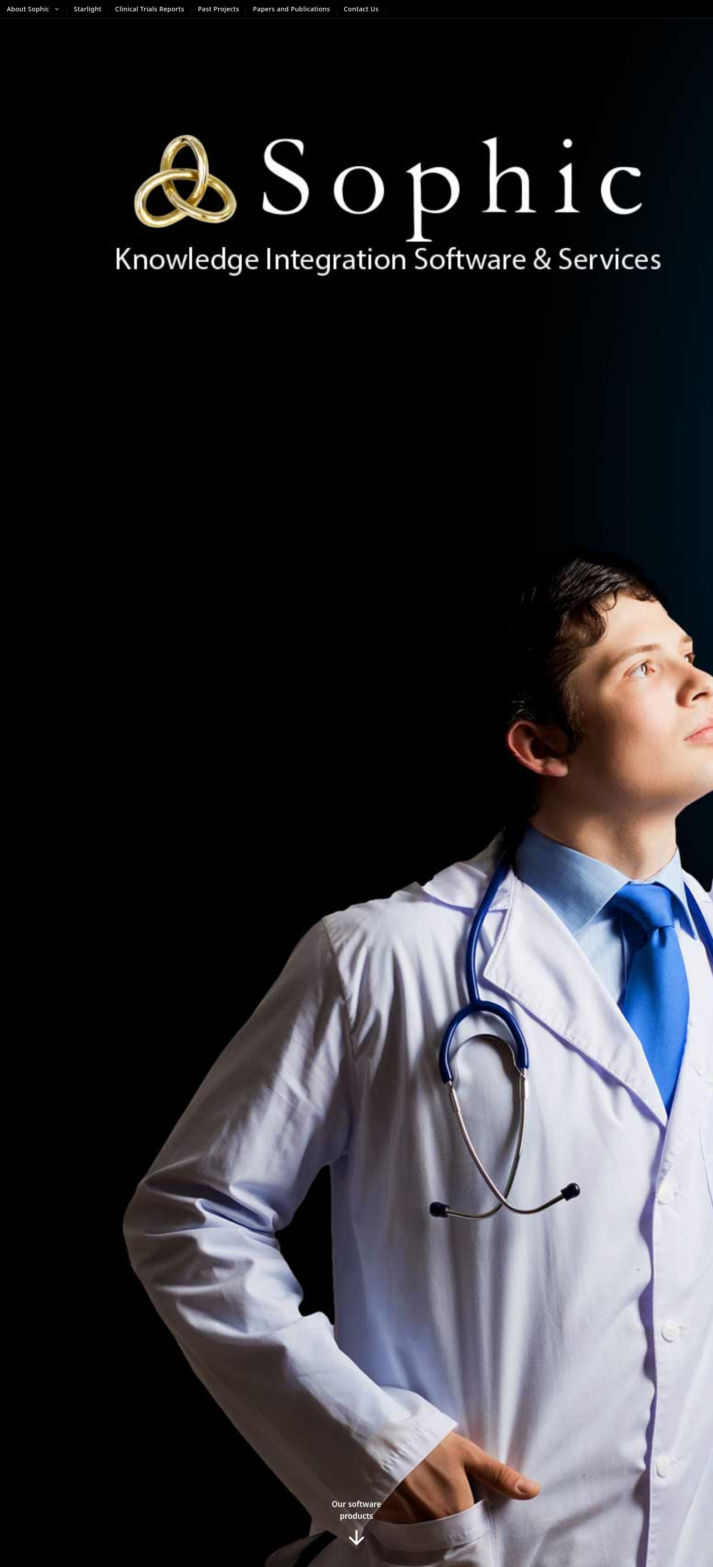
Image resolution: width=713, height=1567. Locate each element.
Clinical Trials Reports (149, 9)
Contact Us (361, 9)
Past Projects (218, 9)
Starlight (87, 9)
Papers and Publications (291, 9)
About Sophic (37, 9)
